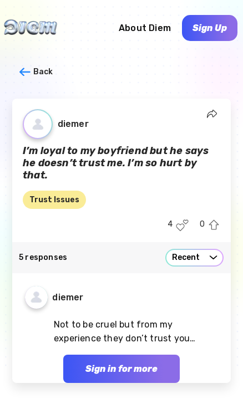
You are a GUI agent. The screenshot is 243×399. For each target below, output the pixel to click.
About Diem (145, 28)
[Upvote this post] (213, 225)
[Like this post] (182, 225)
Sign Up (210, 28)
